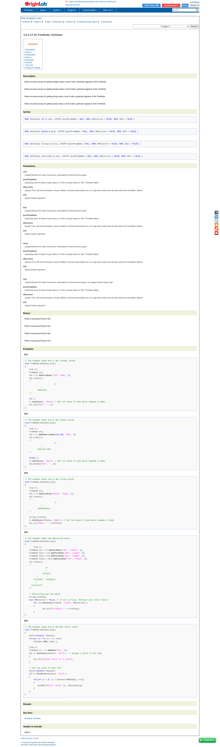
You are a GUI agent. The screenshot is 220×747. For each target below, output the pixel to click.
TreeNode (105, 22)
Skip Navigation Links (31, 18)
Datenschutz (33, 745)
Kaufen (185, 5)
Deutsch (30, 738)
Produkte (29, 10)
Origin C (37, 22)
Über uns (108, 10)
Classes (69, 22)
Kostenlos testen (171, 5)
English (23, 738)
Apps (43, 10)
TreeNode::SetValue (32, 718)
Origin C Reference (53, 22)
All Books (26, 22)
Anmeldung (194, 2)
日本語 (36, 738)
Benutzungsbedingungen (47, 745)
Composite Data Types (87, 22)
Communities (90, 10)
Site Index (24, 745)
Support (71, 10)
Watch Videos (151, 5)
